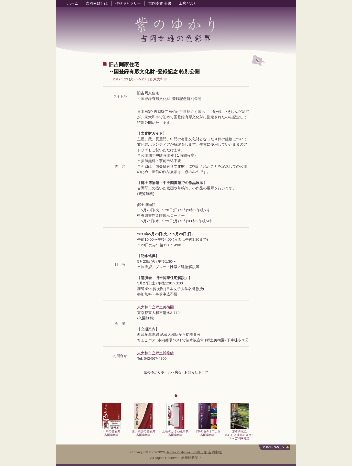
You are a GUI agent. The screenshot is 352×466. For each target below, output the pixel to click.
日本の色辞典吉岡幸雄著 (111, 431)
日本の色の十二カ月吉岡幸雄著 (207, 431)
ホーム (72, 3)
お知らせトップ (196, 372)
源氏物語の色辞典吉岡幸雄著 (143, 431)
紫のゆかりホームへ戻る (162, 372)
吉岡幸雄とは (97, 3)
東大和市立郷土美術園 (155, 307)
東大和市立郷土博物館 (155, 353)
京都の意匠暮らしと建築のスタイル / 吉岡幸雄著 (239, 433)
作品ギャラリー (128, 3)
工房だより (188, 3)
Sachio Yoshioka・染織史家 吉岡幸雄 (194, 452)
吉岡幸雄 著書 (159, 3)
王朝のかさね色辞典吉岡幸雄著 (175, 431)
